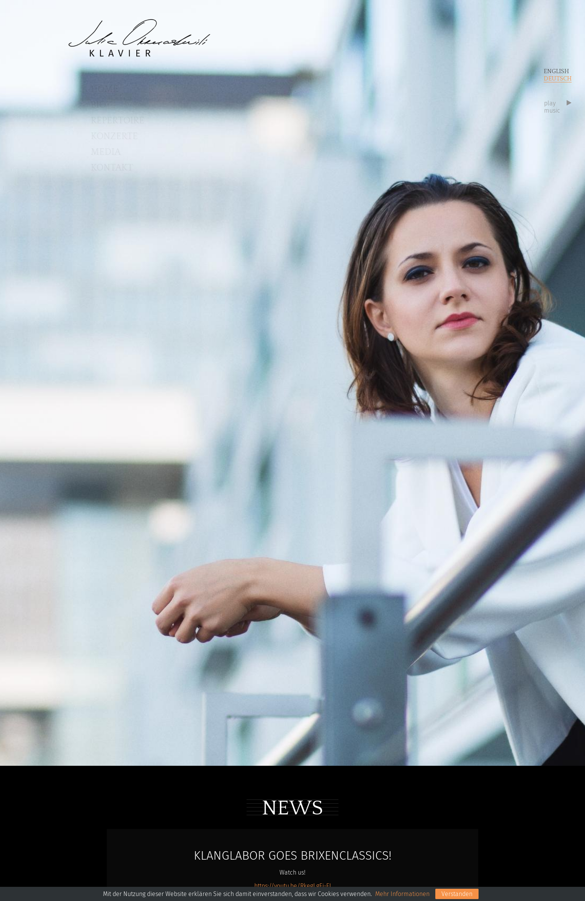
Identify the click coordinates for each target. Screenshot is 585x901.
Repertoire (117, 121)
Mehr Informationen (402, 894)
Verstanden (456, 894)
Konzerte (114, 136)
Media (106, 152)
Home (104, 89)
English (556, 71)
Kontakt (112, 168)
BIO (98, 105)
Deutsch (558, 78)
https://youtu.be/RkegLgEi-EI (292, 886)
